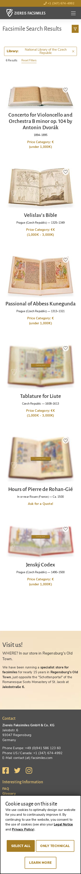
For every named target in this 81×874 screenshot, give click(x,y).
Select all (20, 846)
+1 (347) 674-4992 (59, 3)
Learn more (40, 863)
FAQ (5, 789)
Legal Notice (63, 824)
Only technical (55, 846)
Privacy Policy (22, 829)
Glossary (9, 793)
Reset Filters (29, 60)
